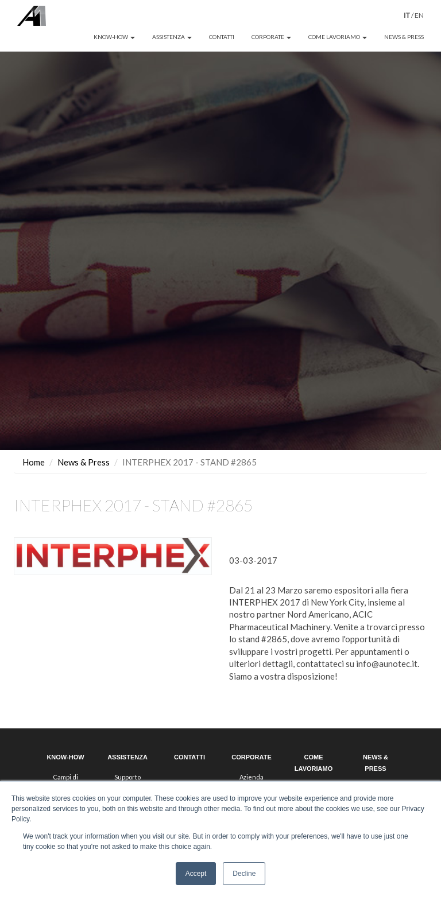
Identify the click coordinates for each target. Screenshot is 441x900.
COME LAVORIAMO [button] (337, 36)
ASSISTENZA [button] (172, 36)
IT (407, 15)
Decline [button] (244, 874)
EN (419, 15)
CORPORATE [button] (271, 36)
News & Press (83, 443)
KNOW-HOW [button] (114, 36)
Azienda (251, 758)
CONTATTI (221, 36)
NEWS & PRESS (404, 36)
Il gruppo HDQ (251, 769)
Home (33, 443)
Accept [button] (196, 874)
